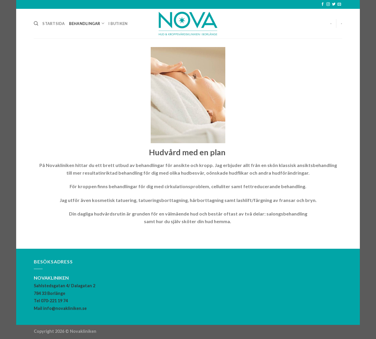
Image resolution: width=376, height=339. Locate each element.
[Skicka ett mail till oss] (339, 4)
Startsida (53, 23)
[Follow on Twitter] (333, 4)
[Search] (36, 23)
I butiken (117, 23)
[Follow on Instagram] (328, 4)
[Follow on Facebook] (322, 4)
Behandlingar (87, 23)
